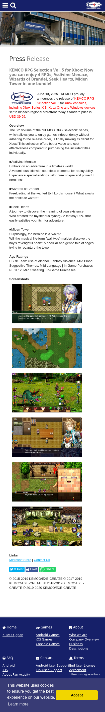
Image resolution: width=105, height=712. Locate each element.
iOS (5, 670)
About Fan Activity (16, 674)
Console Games (48, 644)
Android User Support (52, 665)
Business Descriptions (78, 646)
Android (9, 665)
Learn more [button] (18, 704)
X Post (17, 569)
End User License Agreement (82, 667)
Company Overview (84, 639)
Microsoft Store (20, 560)
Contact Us (42, 560)
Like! (31, 569)
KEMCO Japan (13, 634)
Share (47, 569)
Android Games (48, 634)
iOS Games (44, 639)
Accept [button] (77, 695)
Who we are (78, 634)
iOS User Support (49, 670)
